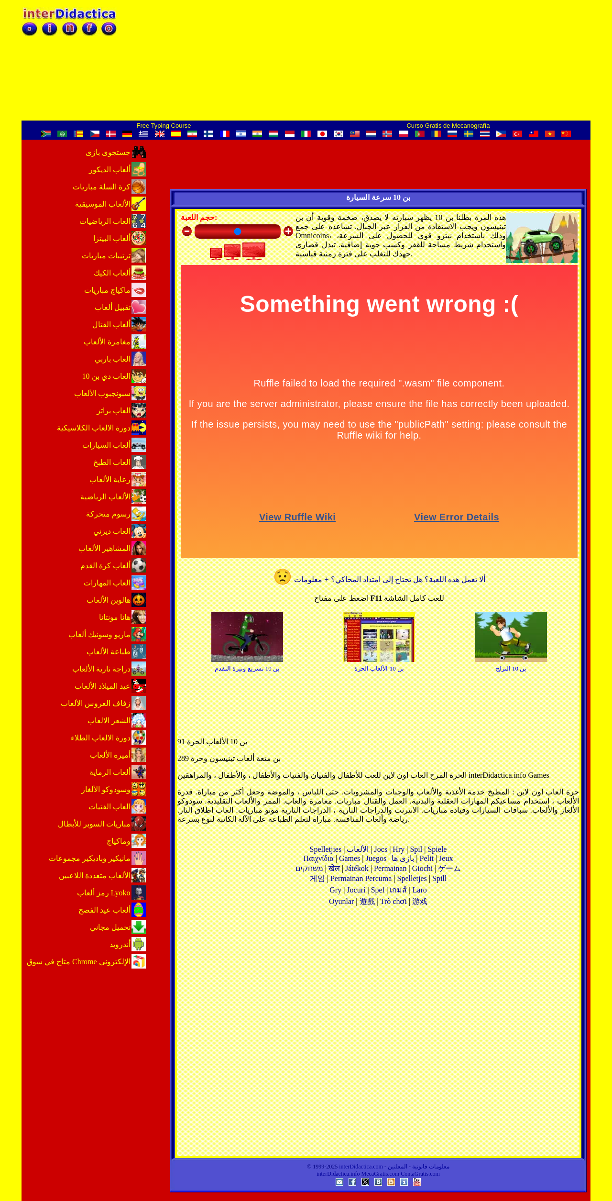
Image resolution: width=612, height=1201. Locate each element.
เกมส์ (398, 890)
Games (349, 858)
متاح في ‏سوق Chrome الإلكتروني (79, 962)
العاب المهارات (107, 583)
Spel (377, 890)
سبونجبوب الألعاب (102, 393)
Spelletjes (412, 878)
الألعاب (358, 849)
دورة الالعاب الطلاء (101, 738)
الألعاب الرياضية (105, 497)
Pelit (427, 858)
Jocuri (356, 890)
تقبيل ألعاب (113, 307)
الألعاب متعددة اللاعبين (95, 875)
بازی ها (403, 858)
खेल (334, 868)
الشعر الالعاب (109, 720)
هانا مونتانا (115, 617)
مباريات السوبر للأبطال (94, 824)
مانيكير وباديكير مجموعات (90, 858)
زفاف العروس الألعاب (96, 703)
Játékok (357, 868)
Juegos (376, 858)
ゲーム (449, 868)
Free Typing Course (164, 125)
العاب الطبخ (112, 462)
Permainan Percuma (361, 878)
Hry (398, 849)
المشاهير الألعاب (104, 548)
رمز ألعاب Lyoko (104, 893)
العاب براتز (114, 411)
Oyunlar (341, 901)
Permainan (390, 868)
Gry (335, 890)
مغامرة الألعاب (107, 342)
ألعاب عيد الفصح (104, 910)
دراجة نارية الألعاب (101, 669)
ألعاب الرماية (110, 772)
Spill (439, 878)
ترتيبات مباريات (106, 256)
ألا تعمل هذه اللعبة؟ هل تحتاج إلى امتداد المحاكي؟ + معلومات (379, 579)
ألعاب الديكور (110, 169)
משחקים (309, 868)
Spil (416, 849)
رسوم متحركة (108, 514)
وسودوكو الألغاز (106, 789)
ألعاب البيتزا (112, 238)
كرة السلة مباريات (102, 187)
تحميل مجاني (110, 927)
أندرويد (120, 944)
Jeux (446, 858)
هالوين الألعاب (109, 600)
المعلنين (397, 1166)
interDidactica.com (361, 1166)
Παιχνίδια (319, 858)
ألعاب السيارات (106, 445)
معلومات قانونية (430, 1166)
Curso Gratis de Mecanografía (448, 125)
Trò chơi (393, 901)
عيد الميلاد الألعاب (103, 686)
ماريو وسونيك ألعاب (99, 634)
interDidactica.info (338, 1173)
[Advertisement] (378, 1035)
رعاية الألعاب (110, 479)
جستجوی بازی (108, 152)
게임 (317, 878)
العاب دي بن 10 (106, 376)
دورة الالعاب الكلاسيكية (94, 428)
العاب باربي (113, 359)
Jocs (381, 849)
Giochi (422, 868)
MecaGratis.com (380, 1173)
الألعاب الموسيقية (103, 204)
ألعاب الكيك (112, 273)
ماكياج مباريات (107, 290)
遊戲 (367, 901)
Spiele (437, 849)
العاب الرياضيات (105, 221)
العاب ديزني (112, 531)
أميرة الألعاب (110, 755)
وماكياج (119, 841)
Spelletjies (326, 849)
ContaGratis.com (420, 1173)
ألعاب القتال (111, 324)
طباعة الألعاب (109, 652)
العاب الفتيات (109, 807)
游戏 (419, 901)
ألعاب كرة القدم (105, 566)
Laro (420, 890)
